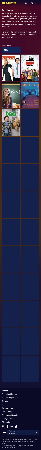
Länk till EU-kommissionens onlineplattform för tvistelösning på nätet (19, 441)
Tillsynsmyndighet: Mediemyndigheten (15, 439)
